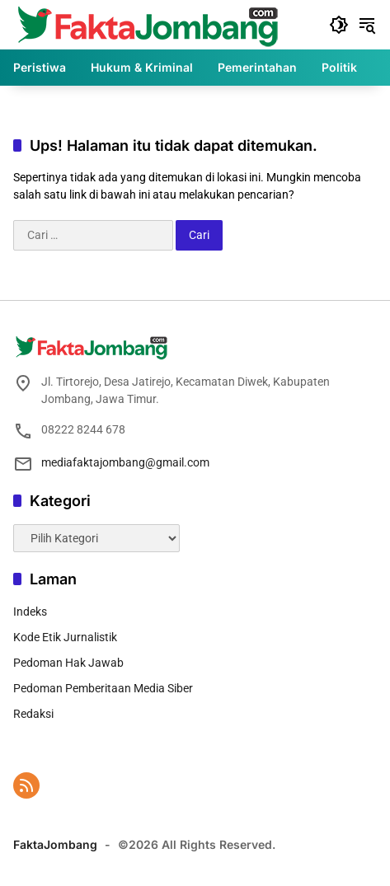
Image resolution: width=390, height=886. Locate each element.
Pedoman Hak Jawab (68, 662)
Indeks (30, 611)
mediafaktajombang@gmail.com (125, 462)
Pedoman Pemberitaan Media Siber (103, 688)
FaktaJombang (55, 844)
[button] (339, 25)
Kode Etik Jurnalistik (65, 637)
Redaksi (33, 713)
